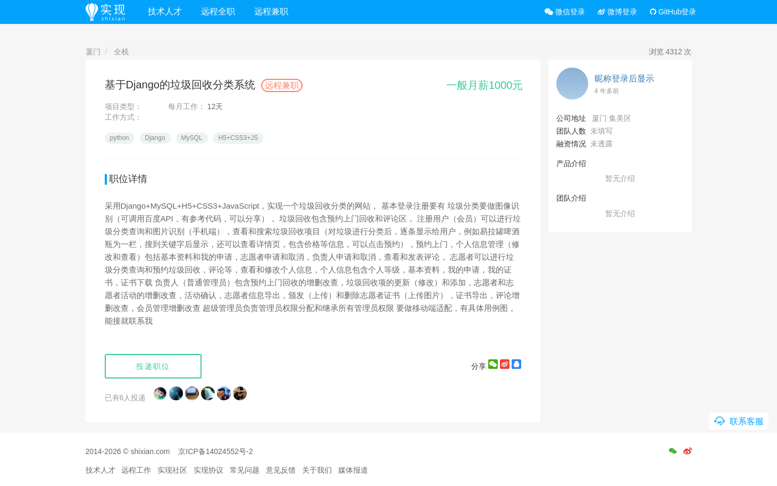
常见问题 (245, 470)
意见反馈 (281, 470)
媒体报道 (353, 470)
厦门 (93, 51)
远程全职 (218, 11)
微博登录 (617, 11)
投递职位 (153, 366)
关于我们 (317, 470)
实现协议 (208, 470)
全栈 (121, 51)
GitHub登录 (673, 11)
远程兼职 (271, 11)
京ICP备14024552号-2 (215, 451)
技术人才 (165, 11)
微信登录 (565, 11)
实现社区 (172, 470)
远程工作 (136, 470)
